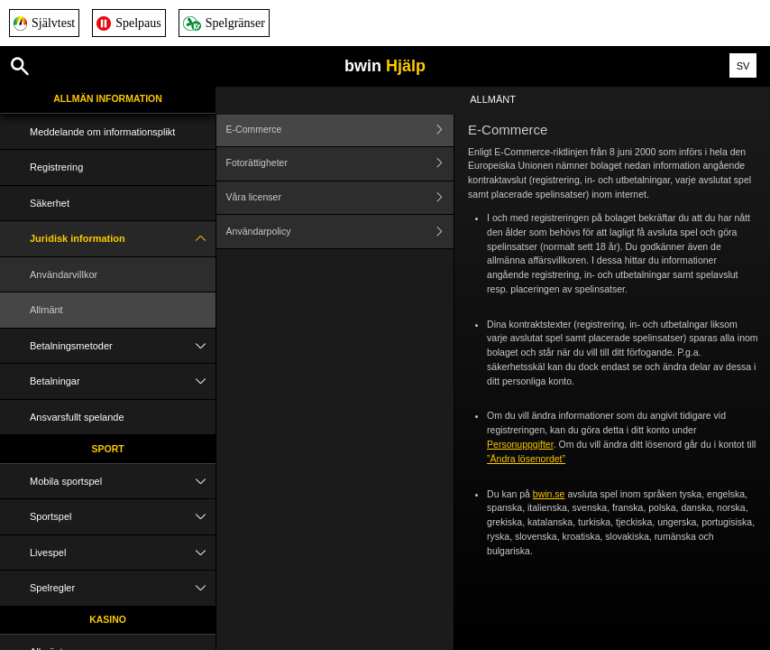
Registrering (56, 167)
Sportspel (122, 516)
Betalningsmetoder (122, 346)
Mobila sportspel (122, 481)
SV (743, 65)
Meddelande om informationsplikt (102, 131)
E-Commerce (340, 129)
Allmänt (46, 309)
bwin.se (549, 493)
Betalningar (122, 381)
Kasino (107, 619)
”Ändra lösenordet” (526, 458)
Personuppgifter (520, 444)
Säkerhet (49, 203)
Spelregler (122, 588)
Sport (107, 448)
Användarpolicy (340, 231)
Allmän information (107, 98)
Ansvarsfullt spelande (77, 417)
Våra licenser (340, 198)
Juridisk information (122, 238)
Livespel (122, 553)
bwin (385, 66)
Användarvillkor (63, 274)
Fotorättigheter (340, 164)
